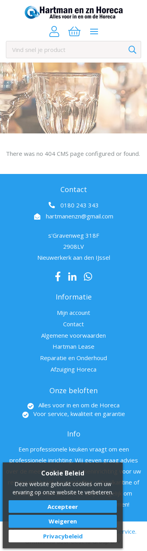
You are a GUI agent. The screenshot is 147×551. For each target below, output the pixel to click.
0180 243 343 (79, 205)
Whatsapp (88, 276)
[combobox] (73, 49)
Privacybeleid (63, 536)
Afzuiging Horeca (73, 369)
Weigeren (63, 521)
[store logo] (74, 12)
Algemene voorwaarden (73, 335)
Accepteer (62, 506)
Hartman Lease (73, 346)
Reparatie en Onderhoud (73, 358)
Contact (73, 324)
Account (54, 31)
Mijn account (73, 312)
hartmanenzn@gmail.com (79, 216)
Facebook (58, 276)
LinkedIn (72, 276)
